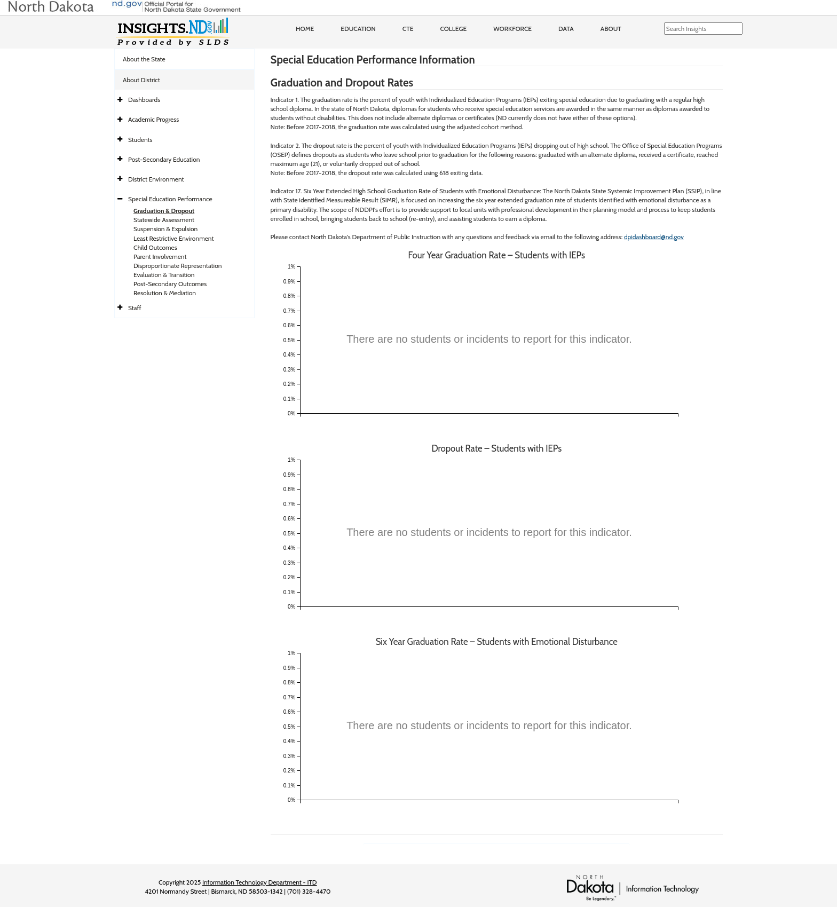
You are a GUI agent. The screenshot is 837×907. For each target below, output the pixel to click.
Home (305, 29)
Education (358, 29)
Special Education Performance (170, 199)
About (611, 29)
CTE (408, 29)
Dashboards (144, 100)
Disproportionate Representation (177, 266)
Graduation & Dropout (163, 211)
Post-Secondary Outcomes (170, 284)
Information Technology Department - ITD (259, 882)
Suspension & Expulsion (165, 229)
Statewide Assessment (163, 220)
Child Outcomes (155, 247)
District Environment (156, 179)
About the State (144, 59)
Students (140, 140)
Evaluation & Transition (163, 275)
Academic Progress (153, 119)
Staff (134, 308)
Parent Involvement (160, 257)
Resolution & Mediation (164, 293)
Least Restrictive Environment (173, 238)
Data (566, 29)
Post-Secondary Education (164, 159)
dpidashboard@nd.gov (654, 237)
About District (141, 80)
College (453, 29)
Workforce (512, 29)
